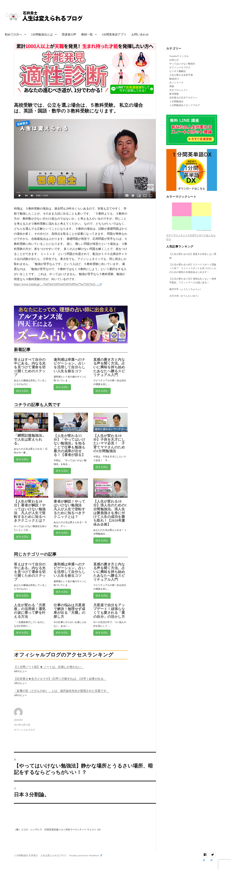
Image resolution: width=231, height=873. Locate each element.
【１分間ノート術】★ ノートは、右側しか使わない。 (49, 666)
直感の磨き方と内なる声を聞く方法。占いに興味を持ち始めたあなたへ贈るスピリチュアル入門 (109, 367)
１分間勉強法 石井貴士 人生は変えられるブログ (40, 855)
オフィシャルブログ (24, 729)
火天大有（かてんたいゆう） (184, 295)
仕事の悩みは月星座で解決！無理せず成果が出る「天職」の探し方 (69, 610)
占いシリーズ (176, 82)
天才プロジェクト (178, 90)
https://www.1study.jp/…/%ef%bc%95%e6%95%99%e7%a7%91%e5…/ (58, 284)
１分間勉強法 (176, 101)
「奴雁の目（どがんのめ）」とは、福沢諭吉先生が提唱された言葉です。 (61, 690)
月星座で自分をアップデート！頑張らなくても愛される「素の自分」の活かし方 (109, 610)
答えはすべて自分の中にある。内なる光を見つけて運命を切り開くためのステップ (29, 367)
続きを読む (22, 391)
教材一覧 (87, 34)
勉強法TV (174, 78)
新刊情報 (174, 94)
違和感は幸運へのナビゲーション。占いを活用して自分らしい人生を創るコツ (69, 365)
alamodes (18, 719)
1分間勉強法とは (42, 34)
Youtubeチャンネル (179, 56)
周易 (171, 86)
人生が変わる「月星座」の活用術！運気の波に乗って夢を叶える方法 (29, 610)
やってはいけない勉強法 (182, 63)
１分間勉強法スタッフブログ (184, 105)
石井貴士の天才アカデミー (183, 97)
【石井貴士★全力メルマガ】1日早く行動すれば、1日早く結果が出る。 (60, 678)
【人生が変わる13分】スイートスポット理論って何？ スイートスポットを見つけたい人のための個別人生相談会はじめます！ (192, 268)
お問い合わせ (140, 34)
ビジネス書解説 (177, 71)
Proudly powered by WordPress (85, 855)
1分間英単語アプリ (114, 34)
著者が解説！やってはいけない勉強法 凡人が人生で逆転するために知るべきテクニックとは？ (69, 509)
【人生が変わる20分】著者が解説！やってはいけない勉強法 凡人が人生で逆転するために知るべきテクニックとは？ (29, 511)
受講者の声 (69, 34)
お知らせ (174, 59)
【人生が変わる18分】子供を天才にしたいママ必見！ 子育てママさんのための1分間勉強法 (109, 443)
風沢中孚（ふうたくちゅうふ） (185, 289)
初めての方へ (13, 34)
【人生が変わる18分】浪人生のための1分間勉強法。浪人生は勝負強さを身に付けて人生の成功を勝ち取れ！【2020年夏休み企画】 (110, 513)
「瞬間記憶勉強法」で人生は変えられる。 (29, 439)
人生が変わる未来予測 (181, 75)
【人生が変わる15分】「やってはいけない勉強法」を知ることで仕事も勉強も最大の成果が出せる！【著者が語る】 (69, 445)
